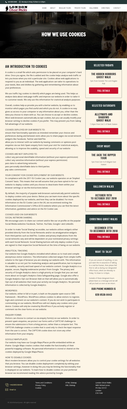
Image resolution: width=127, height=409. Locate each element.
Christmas (105, 8)
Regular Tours (65, 8)
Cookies (38, 388)
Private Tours (80, 8)
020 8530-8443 (12, 2)
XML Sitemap (70, 385)
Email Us (13, 390)
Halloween (93, 8)
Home (44, 8)
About (52, 8)
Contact (117, 8)
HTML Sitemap (71, 383)
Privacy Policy (40, 385)
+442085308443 (16, 385)
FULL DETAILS (103, 90)
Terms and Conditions (43, 383)
